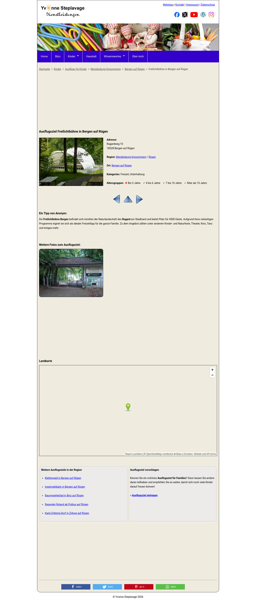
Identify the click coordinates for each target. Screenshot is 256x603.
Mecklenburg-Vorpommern (131, 157)
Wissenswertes (112, 56)
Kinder (71, 56)
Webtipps (168, 4)
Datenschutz (208, 4)
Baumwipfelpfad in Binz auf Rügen (64, 495)
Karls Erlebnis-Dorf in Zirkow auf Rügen (67, 513)
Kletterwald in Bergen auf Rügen (63, 478)
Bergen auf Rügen (122, 165)
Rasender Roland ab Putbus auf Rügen (66, 504)
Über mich (138, 56)
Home (44, 56)
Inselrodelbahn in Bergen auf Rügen (65, 486)
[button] (75, 587)
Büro (57, 56)
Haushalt (91, 56)
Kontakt (179, 4)
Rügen (152, 157)
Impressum (192, 4)
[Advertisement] (128, 100)
